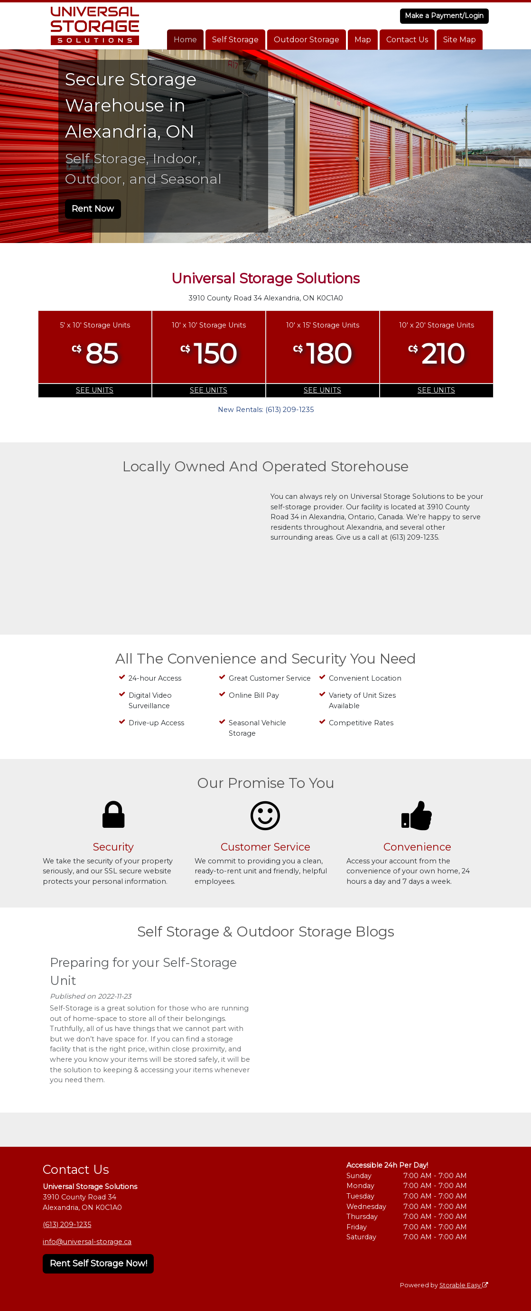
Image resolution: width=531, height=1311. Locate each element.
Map (362, 39)
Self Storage (235, 39)
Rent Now (93, 209)
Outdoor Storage (306, 39)
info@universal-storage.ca (87, 1241)
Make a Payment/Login (444, 15)
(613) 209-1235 (67, 1224)
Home (185, 39)
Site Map (459, 39)
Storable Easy (463, 1285)
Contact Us (407, 39)
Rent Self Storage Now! (98, 1263)
